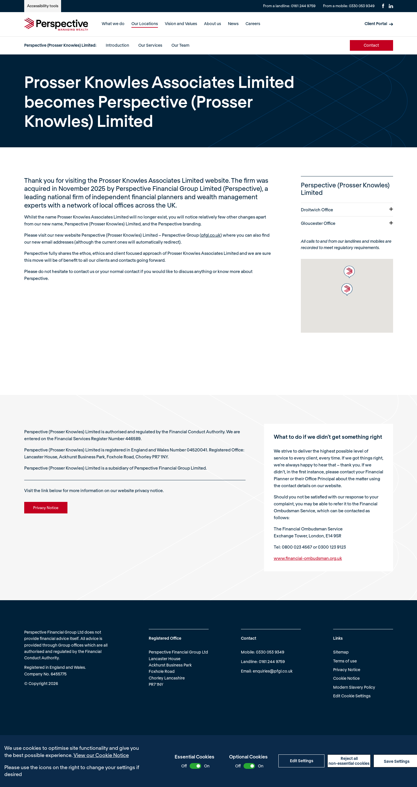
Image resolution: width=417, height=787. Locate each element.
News (233, 23)
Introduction (117, 45)
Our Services (150, 45)
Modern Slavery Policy (354, 687)
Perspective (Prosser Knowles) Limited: (60, 45)
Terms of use (345, 660)
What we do (113, 23)
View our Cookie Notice (101, 755)
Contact (371, 45)
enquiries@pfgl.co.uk (273, 671)
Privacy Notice (346, 669)
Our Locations (144, 23)
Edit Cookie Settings (352, 695)
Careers (253, 23)
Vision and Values (181, 23)
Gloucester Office (347, 223)
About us (212, 23)
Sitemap (341, 651)
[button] (349, 272)
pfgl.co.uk (210, 235)
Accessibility (42, 5)
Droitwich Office (347, 209)
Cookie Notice (346, 678)
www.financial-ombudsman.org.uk (308, 558)
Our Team (180, 45)
